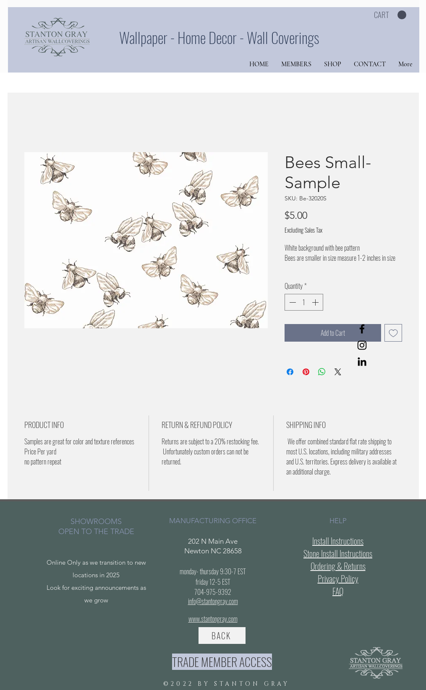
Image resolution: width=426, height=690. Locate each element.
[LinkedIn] (362, 361)
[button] (390, 15)
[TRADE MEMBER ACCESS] (222, 662)
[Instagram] (362, 345)
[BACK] (222, 635)
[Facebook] (362, 329)
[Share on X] (338, 372)
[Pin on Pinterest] (306, 372)
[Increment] (316, 302)
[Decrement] (292, 302)
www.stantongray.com (213, 619)
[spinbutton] (304, 302)
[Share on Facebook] (290, 372)
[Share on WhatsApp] (322, 372)
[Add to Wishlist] (393, 333)
